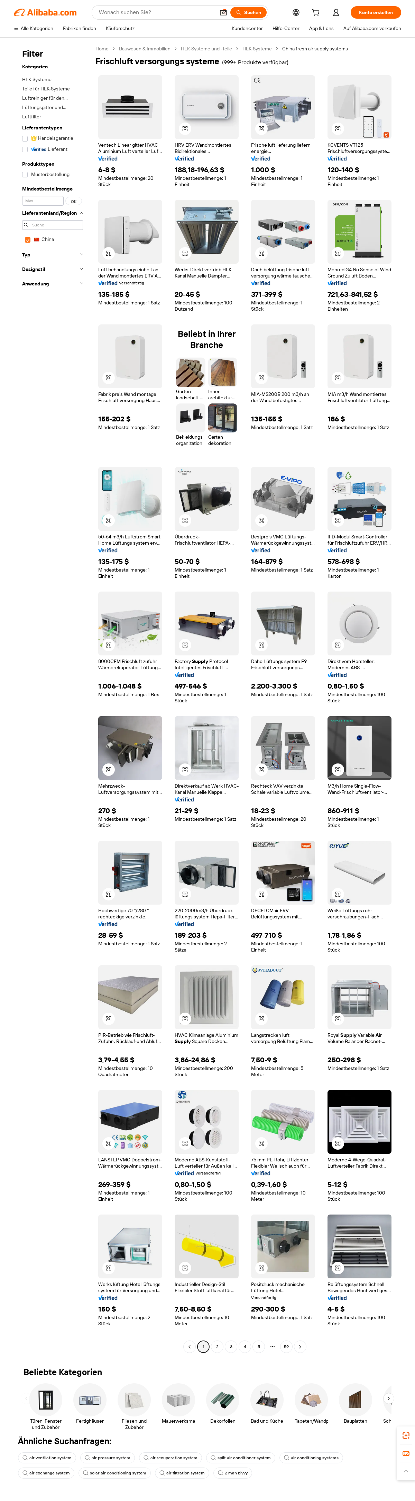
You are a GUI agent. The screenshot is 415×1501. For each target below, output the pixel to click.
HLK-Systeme (257, 48)
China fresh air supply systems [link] (315, 48)
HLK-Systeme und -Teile (206, 48)
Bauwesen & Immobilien (144, 48)
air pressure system (107, 1458)
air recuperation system (170, 1458)
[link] (406, 1435)
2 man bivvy (233, 1473)
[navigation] (52, 698)
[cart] (317, 13)
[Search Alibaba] (156, 12)
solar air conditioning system (114, 1473)
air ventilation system (47, 1458)
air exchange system (46, 1473)
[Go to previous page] (189, 1347)
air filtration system (182, 1473)
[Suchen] (248, 12)
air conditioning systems (311, 1458)
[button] (223, 12)
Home (102, 48)
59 (286, 1346)
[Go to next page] (300, 1347)
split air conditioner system (241, 1458)
